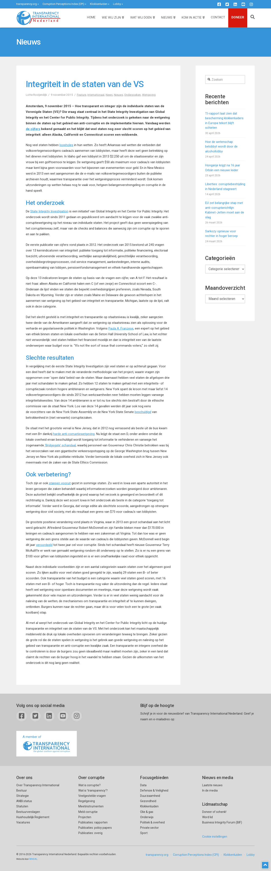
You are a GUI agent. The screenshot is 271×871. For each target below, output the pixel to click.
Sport (144, 833)
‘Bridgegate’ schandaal (60, 445)
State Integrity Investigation (49, 211)
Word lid (207, 817)
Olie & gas (146, 812)
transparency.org (26, 3)
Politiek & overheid (152, 822)
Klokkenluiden (98, 3)
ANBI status (24, 801)
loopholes (66, 145)
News (109, 94)
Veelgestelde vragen (92, 795)
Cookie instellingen (214, 836)
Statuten (22, 806)
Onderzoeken (132, 94)
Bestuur (21, 790)
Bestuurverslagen (28, 812)
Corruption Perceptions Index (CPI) (63, 3)
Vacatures (23, 822)
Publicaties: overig (90, 833)
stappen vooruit (60, 483)
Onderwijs (146, 817)
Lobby (117, 3)
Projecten (84, 817)
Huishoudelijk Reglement (32, 817)
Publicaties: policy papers (95, 827)
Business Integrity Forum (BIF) (222, 822)
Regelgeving (86, 801)
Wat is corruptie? (89, 785)
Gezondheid (148, 801)
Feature (81, 94)
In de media (210, 790)
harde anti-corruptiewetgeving (74, 434)
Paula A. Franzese (120, 328)
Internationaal (95, 94)
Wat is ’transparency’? (93, 790)
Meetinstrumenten (91, 806)
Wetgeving (149, 94)
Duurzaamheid (150, 795)
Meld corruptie (88, 812)
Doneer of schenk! (214, 812)
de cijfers (33, 129)
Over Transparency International (37, 785)
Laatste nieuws (212, 785)
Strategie (22, 795)
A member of (47, 744)
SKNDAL (33, 859)
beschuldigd (143, 412)
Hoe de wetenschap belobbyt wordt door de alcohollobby (221, 146)
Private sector (149, 827)
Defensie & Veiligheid (154, 790)
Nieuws (118, 94)
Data (143, 785)
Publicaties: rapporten (93, 822)
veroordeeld (44, 545)
